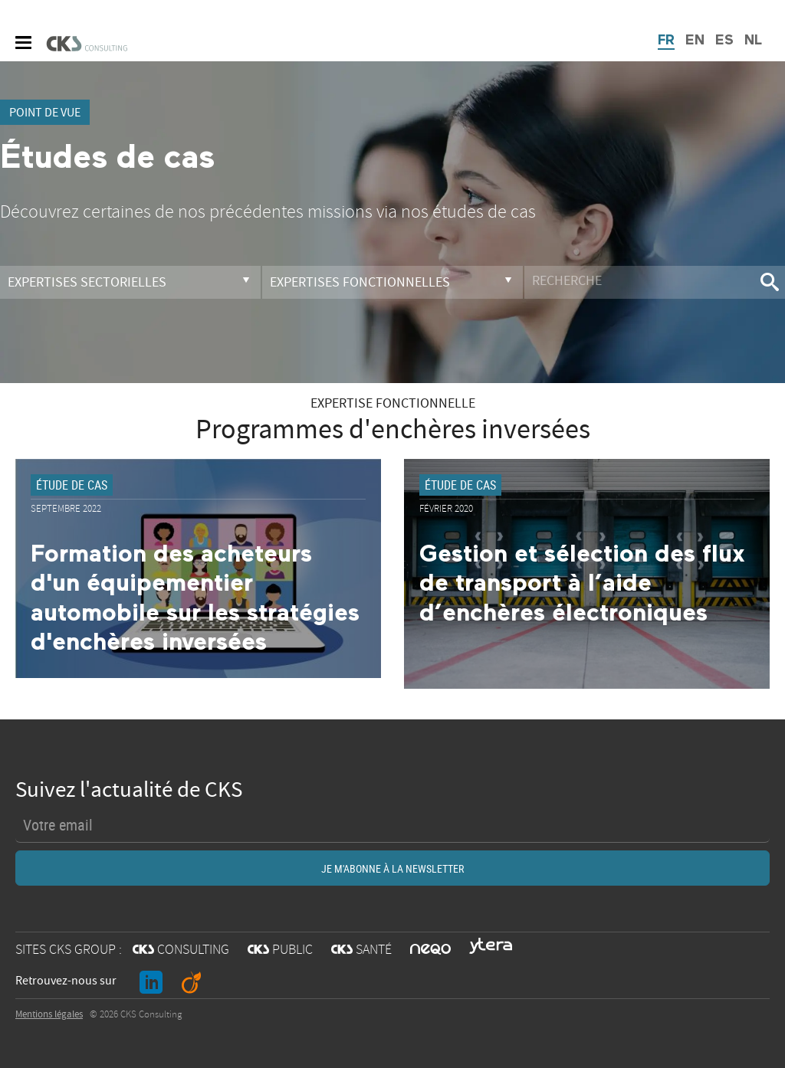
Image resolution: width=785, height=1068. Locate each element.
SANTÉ (361, 950)
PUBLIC (280, 950)
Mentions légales (49, 1014)
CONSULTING (181, 950)
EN (695, 41)
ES (724, 41)
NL (753, 41)
